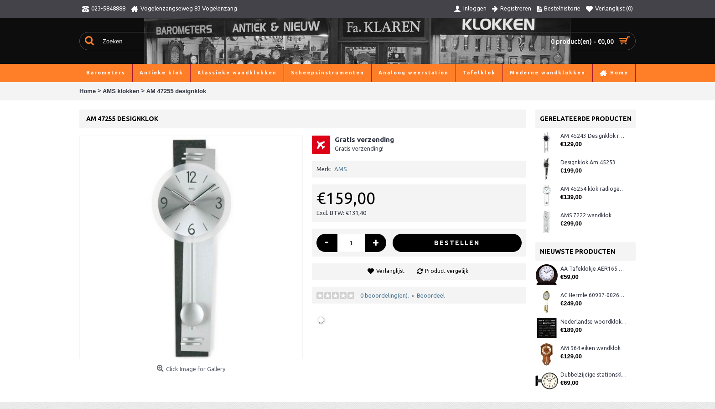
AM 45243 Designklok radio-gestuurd (593, 136)
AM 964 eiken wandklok (590, 348)
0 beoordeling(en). (384, 295)
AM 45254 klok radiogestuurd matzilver (593, 189)
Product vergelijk (446, 271)
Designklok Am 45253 (588, 162)
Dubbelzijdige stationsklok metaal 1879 (593, 375)
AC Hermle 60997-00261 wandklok (593, 295)
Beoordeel (431, 295)
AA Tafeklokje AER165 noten (593, 269)
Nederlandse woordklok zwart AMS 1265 (593, 322)
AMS (340, 169)
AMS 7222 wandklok (585, 215)
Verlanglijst (390, 271)
